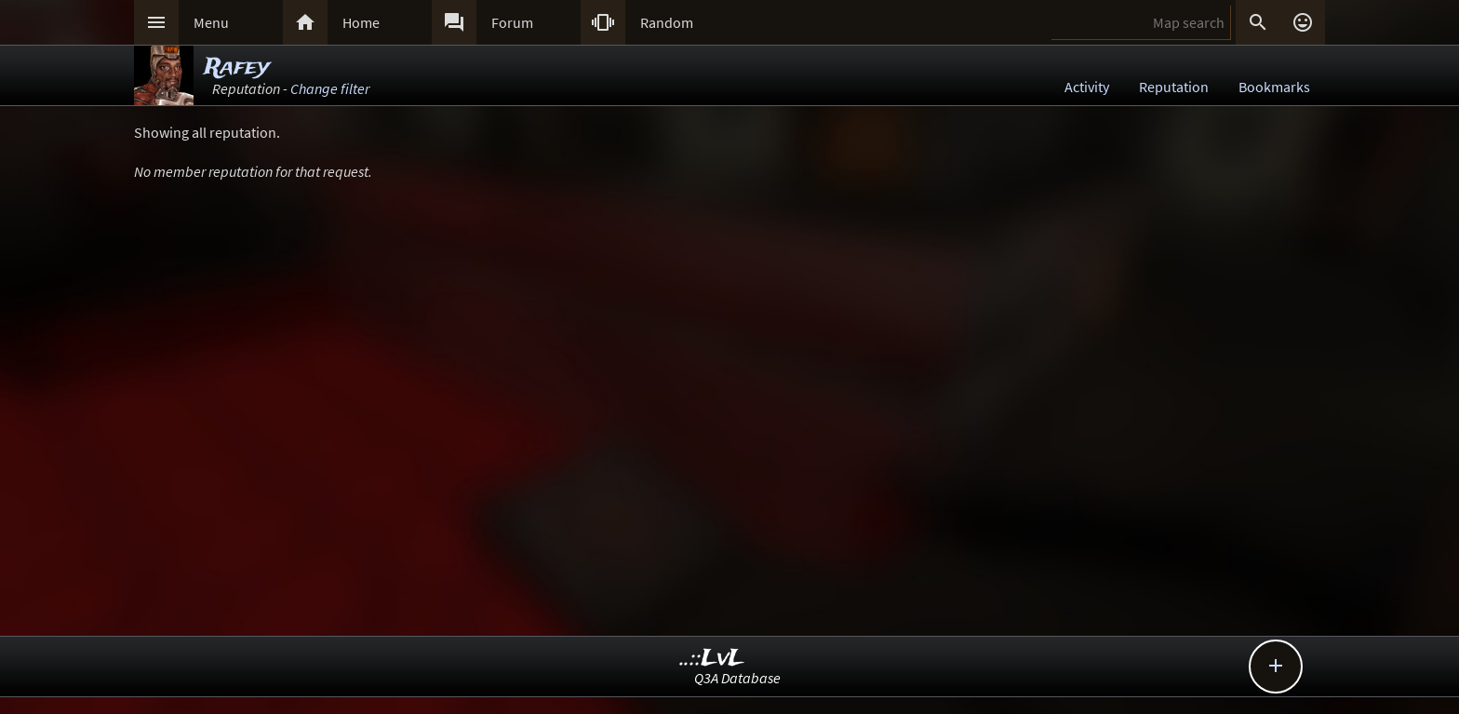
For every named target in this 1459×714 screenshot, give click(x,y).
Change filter (329, 88)
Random (666, 22)
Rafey (237, 67)
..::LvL (712, 658)
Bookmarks (1274, 86)
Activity (1086, 86)
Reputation (1174, 86)
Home (361, 22)
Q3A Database (737, 677)
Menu (211, 22)
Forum (512, 22)
